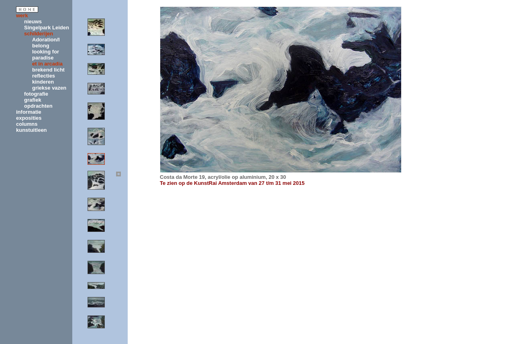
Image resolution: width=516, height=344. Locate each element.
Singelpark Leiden (46, 28)
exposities (29, 118)
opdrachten (38, 106)
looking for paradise (45, 55)
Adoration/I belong (46, 43)
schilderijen (38, 34)
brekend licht (48, 70)
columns (26, 124)
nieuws (33, 21)
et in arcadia (47, 64)
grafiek (32, 100)
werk (22, 15)
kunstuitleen (31, 130)
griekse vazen (49, 88)
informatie (28, 112)
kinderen (43, 82)
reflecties (43, 76)
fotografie (36, 94)
